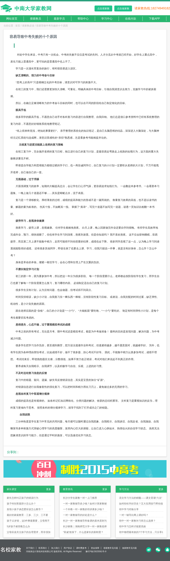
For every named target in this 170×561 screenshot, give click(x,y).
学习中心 (106, 18)
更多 (48, 489)
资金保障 (95, 548)
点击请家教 (103, 8)
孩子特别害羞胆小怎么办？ (21, 503)
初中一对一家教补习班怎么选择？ (137, 520)
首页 (17, 25)
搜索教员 (35, 18)
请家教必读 (28, 25)
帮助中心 (83, 18)
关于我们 (30, 548)
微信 (158, 549)
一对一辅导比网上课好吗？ (133, 515)
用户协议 (68, 548)
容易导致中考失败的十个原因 (52, 25)
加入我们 (55, 548)
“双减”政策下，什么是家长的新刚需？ (83, 532)
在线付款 (130, 18)
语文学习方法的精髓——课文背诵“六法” (140, 497)
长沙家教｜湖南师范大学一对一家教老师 (85, 526)
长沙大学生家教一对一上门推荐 (80, 497)
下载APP (154, 18)
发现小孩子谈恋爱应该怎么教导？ (25, 509)
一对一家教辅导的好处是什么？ (80, 515)
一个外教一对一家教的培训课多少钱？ (83, 509)
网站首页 (11, 18)
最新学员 (59, 18)
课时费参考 (81, 548)
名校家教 (11, 549)
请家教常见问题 (110, 548)
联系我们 (43, 548)
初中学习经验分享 (129, 509)
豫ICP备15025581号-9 (96, 551)
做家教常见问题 (129, 548)
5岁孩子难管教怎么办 (18, 526)
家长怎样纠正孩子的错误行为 (22, 497)
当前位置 (8, 25)
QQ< (167, 549)
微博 (148, 549)
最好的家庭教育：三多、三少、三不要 (27, 515)
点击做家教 (123, 8)
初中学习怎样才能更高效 (132, 526)
